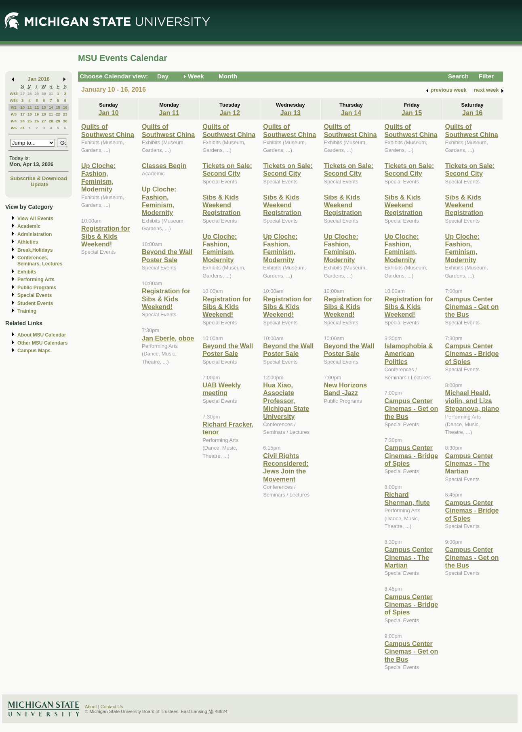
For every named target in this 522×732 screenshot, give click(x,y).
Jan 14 (351, 112)
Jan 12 (230, 112)
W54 (14, 100)
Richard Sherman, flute (406, 498)
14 (51, 107)
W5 (14, 128)
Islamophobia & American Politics (408, 353)
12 (36, 107)
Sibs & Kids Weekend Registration (221, 205)
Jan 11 (169, 112)
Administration (34, 234)
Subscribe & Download (38, 178)
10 (22, 107)
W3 (14, 114)
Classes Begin (164, 165)
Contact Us (112, 706)
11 (29, 107)
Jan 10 (108, 112)
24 (22, 121)
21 (51, 114)
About (91, 706)
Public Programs (36, 287)
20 (44, 114)
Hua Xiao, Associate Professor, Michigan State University (286, 400)
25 (29, 121)
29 (36, 93)
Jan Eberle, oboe (168, 338)
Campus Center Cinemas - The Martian (408, 557)
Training (26, 311)
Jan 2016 (38, 79)
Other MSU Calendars (42, 343)
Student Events (35, 303)
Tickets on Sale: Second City (227, 169)
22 (58, 114)
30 (44, 93)
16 (65, 107)
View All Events (35, 218)
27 (22, 93)
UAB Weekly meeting (221, 388)
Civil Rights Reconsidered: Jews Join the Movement (285, 467)
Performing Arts (36, 279)
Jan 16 (472, 112)
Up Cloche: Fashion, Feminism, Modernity (98, 177)
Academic (28, 226)
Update (39, 184)
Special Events (34, 295)
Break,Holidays (35, 250)
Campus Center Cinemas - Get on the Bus (411, 408)
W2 (14, 107)
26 (36, 121)
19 (36, 114)
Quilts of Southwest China (107, 130)
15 (58, 107)
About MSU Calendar (41, 335)
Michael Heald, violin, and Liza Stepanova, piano (472, 400)
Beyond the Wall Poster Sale (167, 255)
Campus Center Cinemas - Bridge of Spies (411, 455)
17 (22, 114)
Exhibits (26, 272)
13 (44, 107)
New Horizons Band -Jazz (345, 388)
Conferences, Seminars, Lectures (40, 261)
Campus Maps (34, 350)
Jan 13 (290, 112)
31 (51, 93)
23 (65, 114)
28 (29, 93)
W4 (14, 121)
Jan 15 (412, 112)
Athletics (27, 242)
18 (29, 114)
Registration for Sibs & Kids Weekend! (105, 236)
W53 (14, 93)
